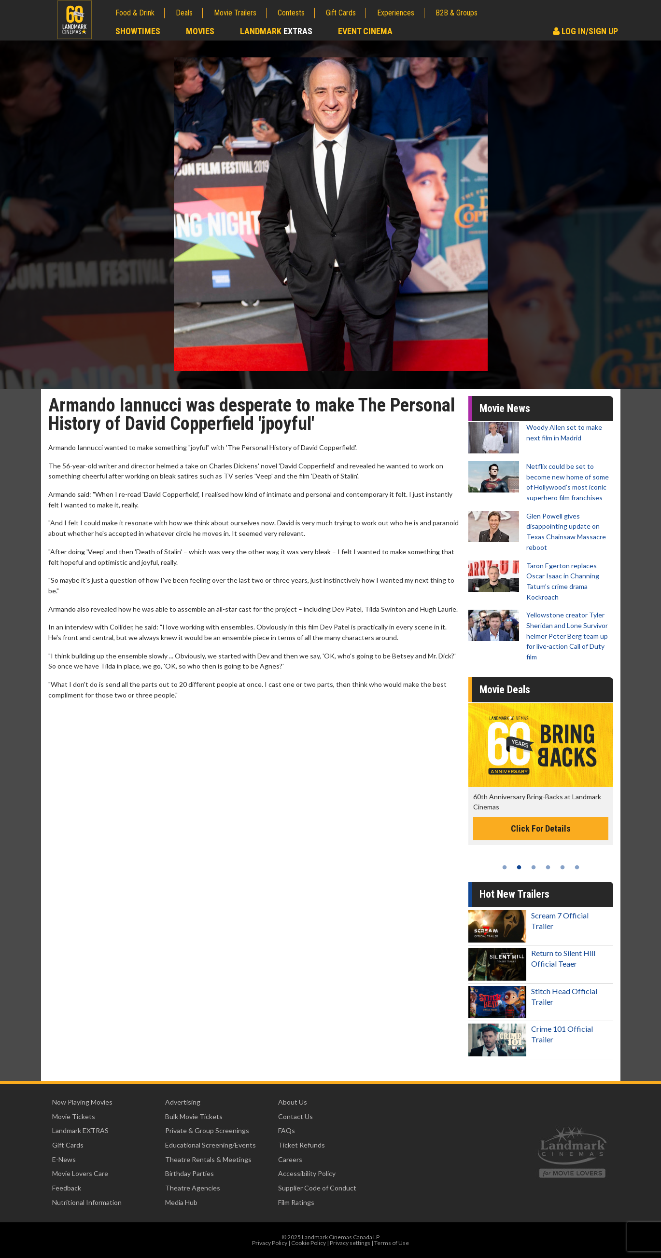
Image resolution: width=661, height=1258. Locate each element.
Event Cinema (365, 31)
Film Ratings (296, 1202)
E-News (64, 1159)
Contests (291, 12)
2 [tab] (519, 867)
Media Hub (181, 1202)
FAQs (286, 1130)
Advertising (182, 1102)
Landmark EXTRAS (80, 1130)
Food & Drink (135, 12)
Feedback (66, 1188)
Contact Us (295, 1116)
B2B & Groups (457, 12)
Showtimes (137, 31)
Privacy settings (350, 1242)
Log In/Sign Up (585, 31)
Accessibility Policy (307, 1173)
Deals (184, 12)
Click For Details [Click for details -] (541, 828)
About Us (292, 1102)
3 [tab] (533, 867)
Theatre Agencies (192, 1188)
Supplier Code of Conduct (317, 1188)
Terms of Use (391, 1242)
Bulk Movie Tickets (194, 1116)
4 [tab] (548, 867)
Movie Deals (504, 690)
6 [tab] (577, 867)
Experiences (395, 12)
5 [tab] (562, 867)
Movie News (504, 408)
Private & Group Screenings (207, 1130)
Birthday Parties (189, 1173)
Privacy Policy (269, 1242)
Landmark (276, 31)
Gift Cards (341, 12)
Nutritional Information (87, 1202)
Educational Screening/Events (210, 1145)
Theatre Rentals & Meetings (208, 1159)
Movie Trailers (235, 12)
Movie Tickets (73, 1116)
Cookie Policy (308, 1242)
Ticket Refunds (301, 1145)
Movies (200, 31)
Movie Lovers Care (80, 1173)
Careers (290, 1159)
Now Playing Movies (82, 1102)
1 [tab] (504, 867)
